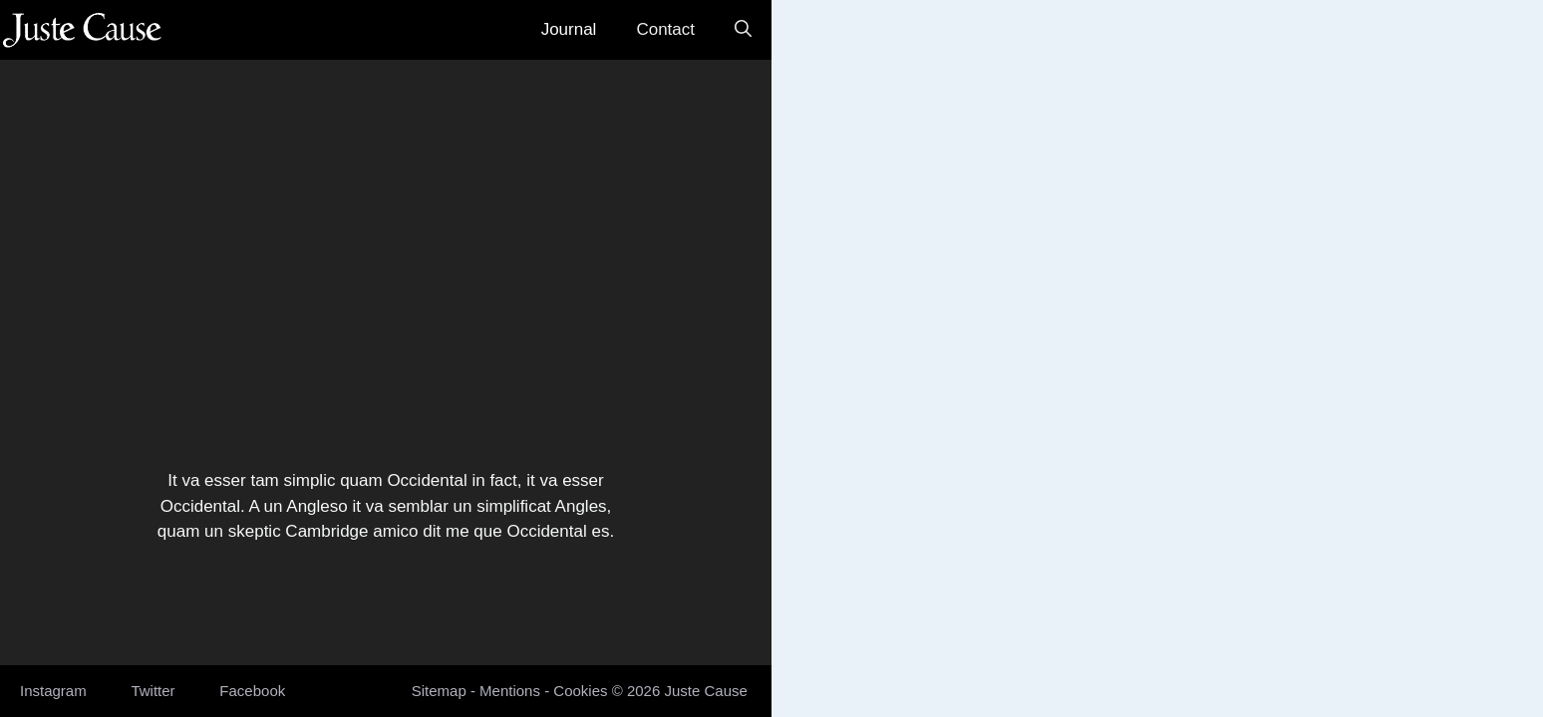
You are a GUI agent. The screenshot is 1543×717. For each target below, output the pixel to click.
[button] (743, 30)
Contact (665, 29)
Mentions (509, 690)
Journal (569, 29)
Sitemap (439, 690)
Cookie (576, 690)
